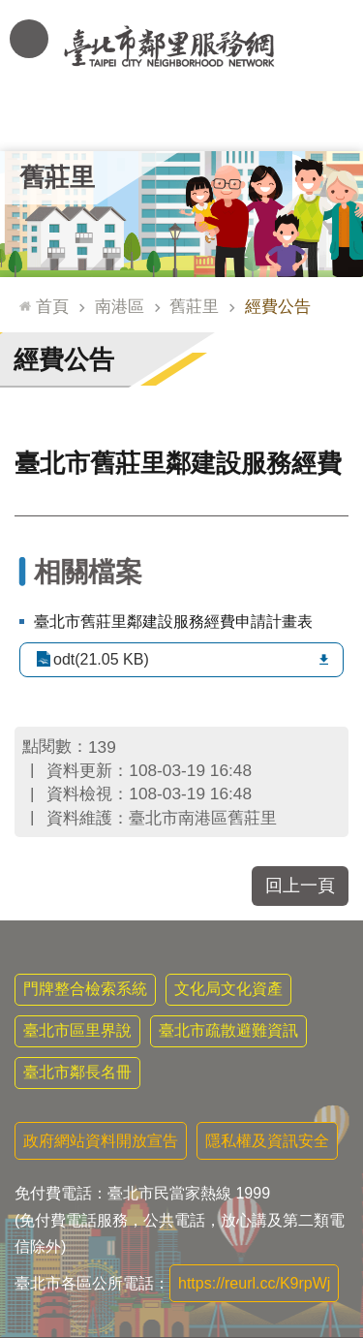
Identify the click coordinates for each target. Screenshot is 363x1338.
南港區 (119, 306)
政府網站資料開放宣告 (100, 1141)
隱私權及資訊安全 (267, 1141)
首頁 (52, 306)
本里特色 (254, 121)
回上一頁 (300, 885)
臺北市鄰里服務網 (181, 46)
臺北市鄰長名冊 (77, 1072)
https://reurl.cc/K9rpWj (254, 1283)
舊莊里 (57, 177)
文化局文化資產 (228, 988)
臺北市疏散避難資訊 (228, 1030)
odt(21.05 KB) (101, 659)
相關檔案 (88, 572)
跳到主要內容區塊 (10, 10)
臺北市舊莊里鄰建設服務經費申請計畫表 (173, 621)
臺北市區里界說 (77, 1030)
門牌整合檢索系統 (85, 988)
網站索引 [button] (29, 38)
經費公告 (278, 306)
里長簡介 (109, 121)
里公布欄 (37, 121)
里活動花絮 (326, 121)
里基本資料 (181, 121)
